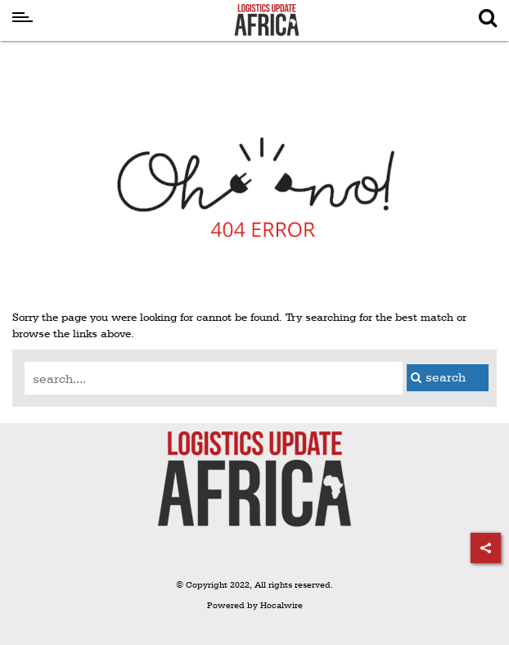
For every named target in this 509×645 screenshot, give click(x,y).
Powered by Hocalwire (255, 605)
